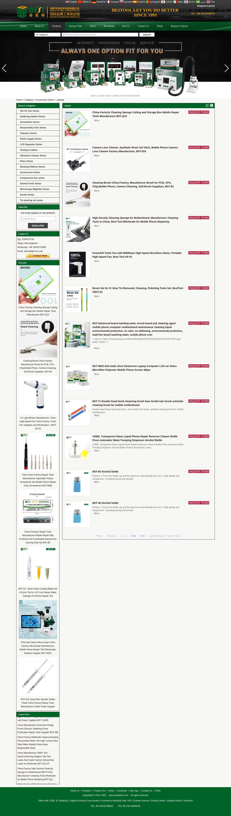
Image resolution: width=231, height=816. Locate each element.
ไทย (213, 2)
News (93, 26)
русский (128, 2)
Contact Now (38, 255)
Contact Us (143, 26)
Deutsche (101, 2)
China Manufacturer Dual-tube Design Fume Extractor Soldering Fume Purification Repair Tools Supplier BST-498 (37, 729)
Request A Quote (206, 6)
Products (56, 26)
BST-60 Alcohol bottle (105, 471)
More (96, 120)
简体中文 (86, 2)
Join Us (126, 26)
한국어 (192, 2)
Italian (180, 2)
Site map (134, 790)
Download (109, 26)
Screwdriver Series (30, 122)
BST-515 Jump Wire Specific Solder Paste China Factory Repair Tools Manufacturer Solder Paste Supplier (38, 703)
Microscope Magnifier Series (34, 189)
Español (141, 2)
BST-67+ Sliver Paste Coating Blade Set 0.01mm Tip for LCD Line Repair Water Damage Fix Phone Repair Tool (38, 592)
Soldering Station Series (32, 116)
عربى (203, 2)
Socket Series (27, 194)
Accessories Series (45, 100)
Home (23, 26)
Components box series (32, 178)
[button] (226, 68)
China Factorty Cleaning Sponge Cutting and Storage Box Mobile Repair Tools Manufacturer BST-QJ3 (38, 311)
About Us (39, 26)
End (142, 536)
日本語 (169, 2)
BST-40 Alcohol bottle (105, 503)
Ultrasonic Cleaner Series (33, 155)
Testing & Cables (28, 150)
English (73, 2)
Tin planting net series (31, 200)
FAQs (160, 26)
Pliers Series (26, 161)
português (155, 2)
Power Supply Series (31, 139)
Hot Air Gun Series (29, 111)
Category (29, 100)
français (115, 2)
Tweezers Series (28, 133)
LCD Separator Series (31, 144)
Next (134, 536)
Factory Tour (75, 26)
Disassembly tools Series (33, 127)
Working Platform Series (32, 167)
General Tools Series (31, 183)
